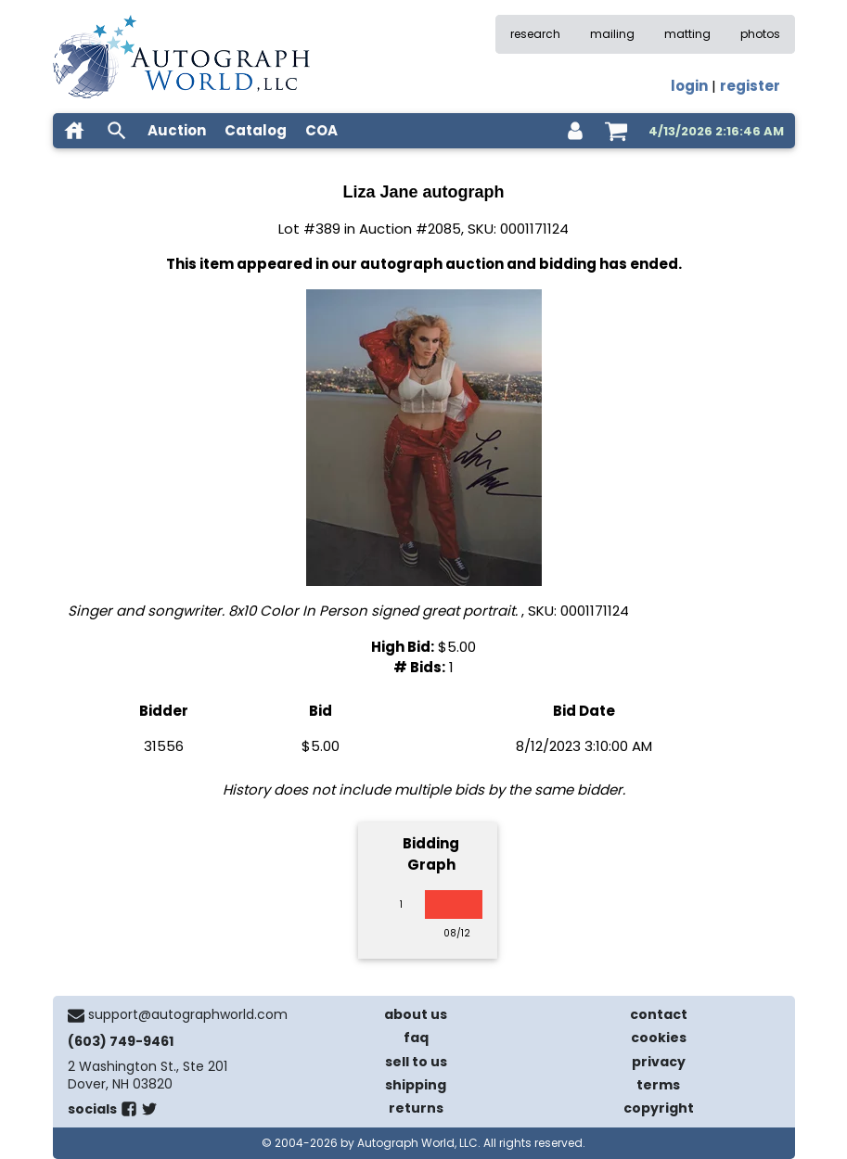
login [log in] (689, 86)
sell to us (416, 1061)
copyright (658, 1108)
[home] (74, 130)
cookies (659, 1037)
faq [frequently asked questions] (416, 1037)
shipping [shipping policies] (415, 1085)
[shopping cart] (616, 130)
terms (658, 1085)
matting (687, 34)
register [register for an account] (750, 86)
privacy (659, 1061)
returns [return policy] (416, 1108)
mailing (612, 34)
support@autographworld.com (188, 1014)
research (535, 34)
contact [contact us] (658, 1014)
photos (760, 34)
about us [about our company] (415, 1014)
